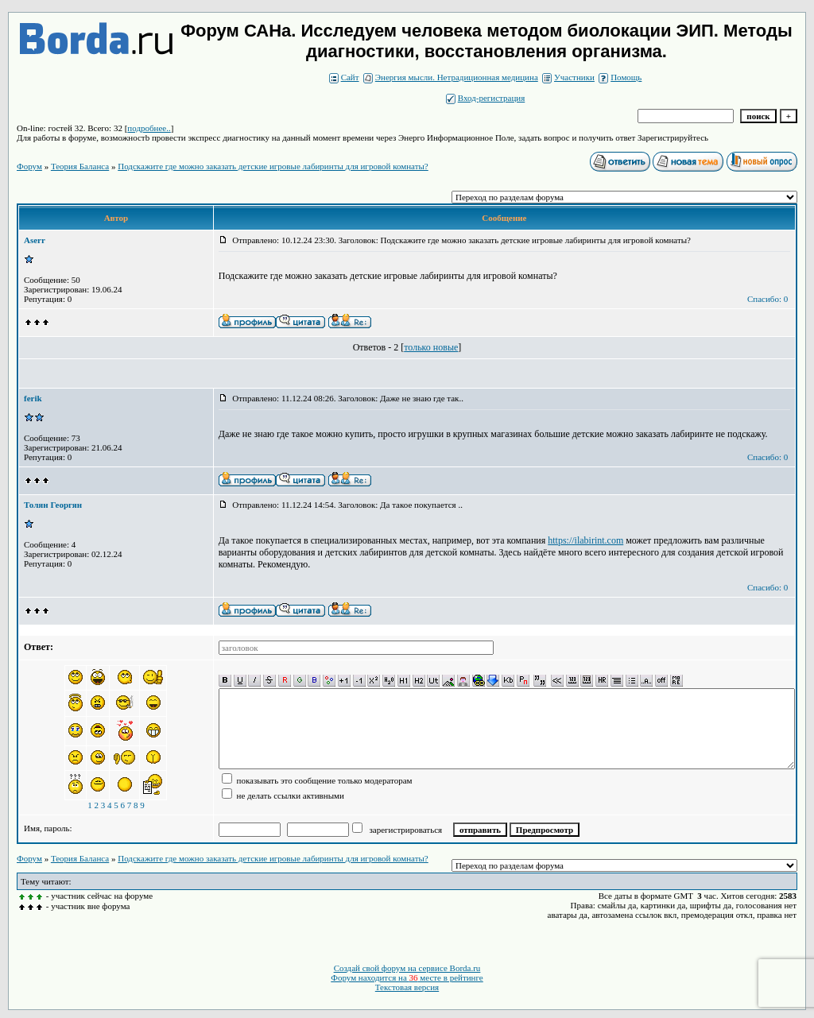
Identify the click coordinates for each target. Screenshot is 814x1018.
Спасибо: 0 (767, 299)
